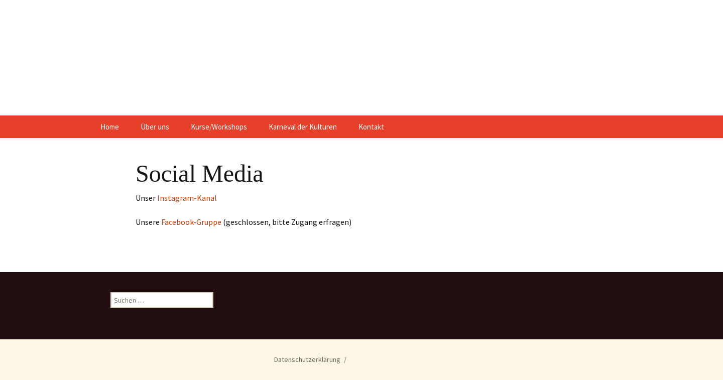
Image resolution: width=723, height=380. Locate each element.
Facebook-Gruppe (192, 222)
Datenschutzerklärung (307, 359)
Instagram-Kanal (187, 198)
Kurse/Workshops (219, 127)
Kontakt (371, 127)
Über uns (155, 127)
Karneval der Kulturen (303, 127)
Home (109, 127)
